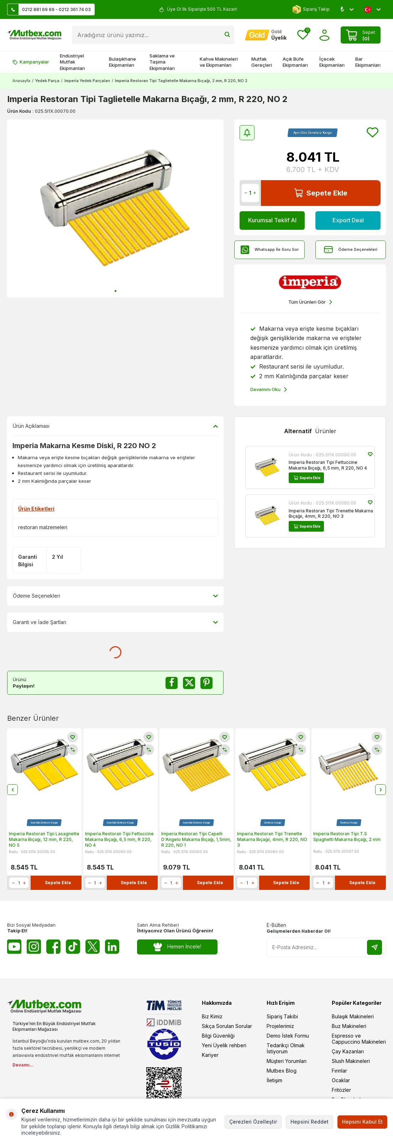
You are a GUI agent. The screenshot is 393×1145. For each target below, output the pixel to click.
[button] (115, 291)
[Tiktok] (73, 946)
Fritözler (341, 1090)
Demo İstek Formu (288, 1036)
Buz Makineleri (349, 1026)
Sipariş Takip (311, 9)
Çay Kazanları (348, 1052)
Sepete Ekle (320, 192)
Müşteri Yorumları (286, 1061)
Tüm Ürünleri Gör (310, 302)
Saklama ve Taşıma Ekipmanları (162, 62)
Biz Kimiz (212, 1017)
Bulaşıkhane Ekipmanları (122, 62)
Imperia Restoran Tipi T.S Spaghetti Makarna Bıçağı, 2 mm (347, 836)
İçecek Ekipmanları (332, 62)
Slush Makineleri (351, 1061)
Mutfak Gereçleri (261, 62)
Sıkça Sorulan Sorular (227, 1026)
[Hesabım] (266, 35)
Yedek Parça (47, 80)
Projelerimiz (280, 1026)
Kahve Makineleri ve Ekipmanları (219, 62)
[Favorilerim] (302, 35)
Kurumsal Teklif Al (272, 220)
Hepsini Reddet (309, 1122)
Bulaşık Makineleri (353, 1017)
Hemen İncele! (177, 947)
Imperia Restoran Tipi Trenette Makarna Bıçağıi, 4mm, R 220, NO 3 (331, 513)
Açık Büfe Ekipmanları (295, 62)
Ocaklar (341, 1081)
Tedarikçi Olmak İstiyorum (286, 1049)
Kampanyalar (30, 62)
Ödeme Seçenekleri (350, 249)
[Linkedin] (112, 946)
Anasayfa (21, 80)
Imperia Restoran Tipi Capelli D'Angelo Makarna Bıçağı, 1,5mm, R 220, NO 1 (196, 839)
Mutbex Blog (282, 1071)
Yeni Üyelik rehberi (224, 1046)
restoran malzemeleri (42, 527)
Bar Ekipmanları (368, 62)
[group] (115, 208)
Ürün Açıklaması (115, 426)
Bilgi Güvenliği (218, 1036)
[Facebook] (53, 946)
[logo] (34, 35)
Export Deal (348, 220)
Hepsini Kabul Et (362, 1122)
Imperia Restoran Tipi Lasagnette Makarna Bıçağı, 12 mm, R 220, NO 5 (44, 839)
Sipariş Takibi (282, 1017)
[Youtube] (14, 946)
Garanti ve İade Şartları (115, 622)
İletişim (274, 1081)
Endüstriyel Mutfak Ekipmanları (72, 62)
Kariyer (210, 1055)
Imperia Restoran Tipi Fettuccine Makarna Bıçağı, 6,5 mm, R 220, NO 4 (328, 465)
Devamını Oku (268, 389)
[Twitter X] (92, 946)
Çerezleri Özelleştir (253, 1122)
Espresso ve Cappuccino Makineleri (359, 1039)
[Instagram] (34, 946)
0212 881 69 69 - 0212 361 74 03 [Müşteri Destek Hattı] (49, 9)
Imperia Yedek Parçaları (87, 80)
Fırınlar (339, 1071)
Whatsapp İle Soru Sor (269, 249)
